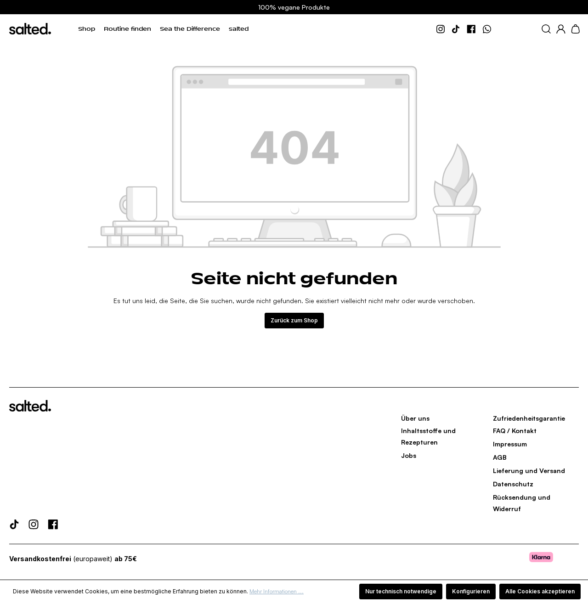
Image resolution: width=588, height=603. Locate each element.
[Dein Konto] (561, 29)
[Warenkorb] (575, 29)
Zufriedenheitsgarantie (529, 418)
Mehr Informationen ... (276, 591)
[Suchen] (546, 29)
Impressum (510, 444)
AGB (500, 457)
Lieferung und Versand (529, 470)
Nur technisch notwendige (400, 591)
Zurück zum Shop (294, 320)
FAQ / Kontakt (515, 430)
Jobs (408, 455)
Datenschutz (513, 484)
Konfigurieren (471, 591)
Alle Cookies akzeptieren (540, 591)
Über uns (415, 418)
